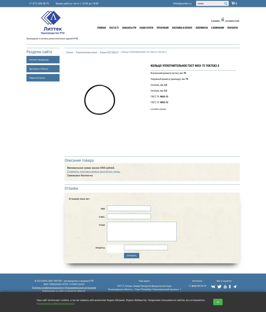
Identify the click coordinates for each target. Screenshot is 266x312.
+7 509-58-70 (39, 3)
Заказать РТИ (129, 27)
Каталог (69, 52)
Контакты (232, 27)
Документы (202, 27)
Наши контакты (37, 77)
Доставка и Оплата (182, 27)
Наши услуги (146, 27)
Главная (101, 27)
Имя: (103, 208)
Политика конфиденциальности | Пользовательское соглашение (64, 287)
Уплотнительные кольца (86, 52)
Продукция (163, 27)
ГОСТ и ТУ (114, 27)
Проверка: (100, 247)
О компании (217, 27)
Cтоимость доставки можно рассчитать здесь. (94, 171)
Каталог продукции (39, 59)
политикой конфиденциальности (56, 303)
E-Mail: (102, 216)
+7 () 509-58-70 (197, 285)
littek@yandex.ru (182, 3)
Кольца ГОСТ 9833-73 (109, 52)
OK (218, 302)
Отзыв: (102, 225)
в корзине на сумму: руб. (225, 20)
